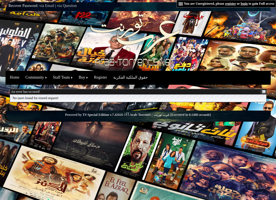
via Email (46, 6)
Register (100, 77)
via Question (67, 6)
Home (14, 77)
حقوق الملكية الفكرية (130, 77)
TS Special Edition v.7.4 (100, 115)
